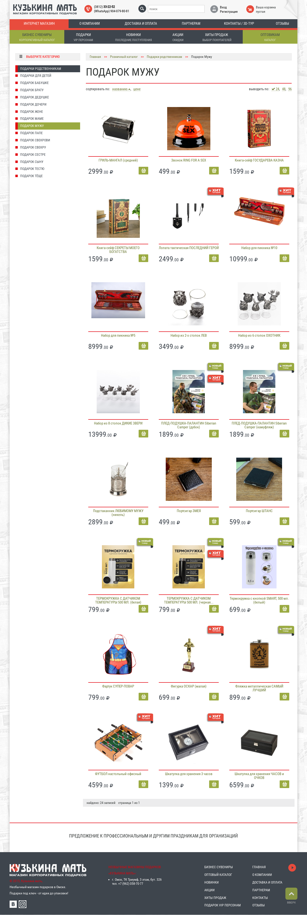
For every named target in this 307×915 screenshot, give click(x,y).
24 (275, 89)
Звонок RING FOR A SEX (188, 160)
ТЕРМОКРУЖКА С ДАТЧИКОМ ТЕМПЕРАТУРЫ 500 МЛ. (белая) (118, 600)
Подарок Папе (31, 133)
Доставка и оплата (141, 23)
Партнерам (191, 23)
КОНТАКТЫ (260, 898)
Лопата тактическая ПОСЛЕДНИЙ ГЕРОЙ (189, 248)
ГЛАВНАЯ (259, 867)
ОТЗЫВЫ (258, 905)
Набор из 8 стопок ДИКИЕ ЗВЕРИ (118, 423)
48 (283, 89)
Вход (223, 7)
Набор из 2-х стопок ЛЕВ (189, 335)
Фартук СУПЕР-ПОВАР (118, 686)
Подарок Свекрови (35, 140)
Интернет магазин (39, 23)
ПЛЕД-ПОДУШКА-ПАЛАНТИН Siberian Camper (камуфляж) (259, 425)
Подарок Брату (32, 90)
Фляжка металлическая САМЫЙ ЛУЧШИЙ (259, 688)
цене (137, 89)
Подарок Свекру (33, 147)
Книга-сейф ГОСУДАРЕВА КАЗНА (259, 160)
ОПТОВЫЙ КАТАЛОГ (218, 875)
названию (121, 89)
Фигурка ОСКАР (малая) (189, 686)
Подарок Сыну (31, 162)
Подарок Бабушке (34, 83)
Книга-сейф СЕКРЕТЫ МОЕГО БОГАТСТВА (118, 250)
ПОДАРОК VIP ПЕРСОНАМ (222, 905)
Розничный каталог (124, 57)
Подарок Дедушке (34, 97)
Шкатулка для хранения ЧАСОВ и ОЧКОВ (259, 776)
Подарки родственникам (40, 69)
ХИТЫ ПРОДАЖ (215, 898)
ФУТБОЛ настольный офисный (118, 774)
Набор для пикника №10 (259, 248)
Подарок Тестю (32, 169)
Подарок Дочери (33, 104)
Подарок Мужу (32, 126)
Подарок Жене (31, 112)
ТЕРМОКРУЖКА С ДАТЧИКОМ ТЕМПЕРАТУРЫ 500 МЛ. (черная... (188, 600)
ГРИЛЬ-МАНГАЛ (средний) (118, 160)
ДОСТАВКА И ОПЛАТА (267, 882)
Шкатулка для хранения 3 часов (189, 774)
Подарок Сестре (33, 154)
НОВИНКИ (211, 882)
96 (290, 89)
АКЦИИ (209, 890)
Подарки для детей (35, 76)
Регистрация (229, 11)
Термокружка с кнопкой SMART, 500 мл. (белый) (259, 600)
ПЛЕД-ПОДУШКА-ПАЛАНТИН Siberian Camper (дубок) (188, 425)
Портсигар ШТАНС (259, 511)
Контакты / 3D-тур (239, 23)
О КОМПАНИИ (262, 875)
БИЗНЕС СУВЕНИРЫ (218, 867)
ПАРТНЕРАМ (261, 890)
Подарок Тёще (31, 176)
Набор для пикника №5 (118, 335)
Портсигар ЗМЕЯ (189, 511)
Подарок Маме (32, 118)
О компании (89, 23)
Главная (95, 57)
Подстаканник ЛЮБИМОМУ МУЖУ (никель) (118, 513)
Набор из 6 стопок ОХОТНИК (259, 335)
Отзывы (282, 23)
